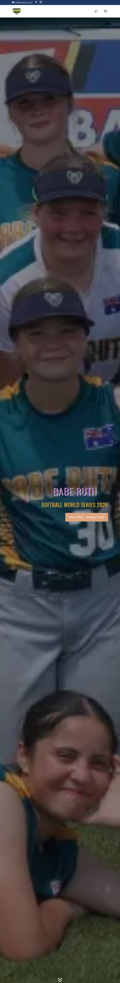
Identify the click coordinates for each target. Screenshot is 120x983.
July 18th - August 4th (86, 517)
